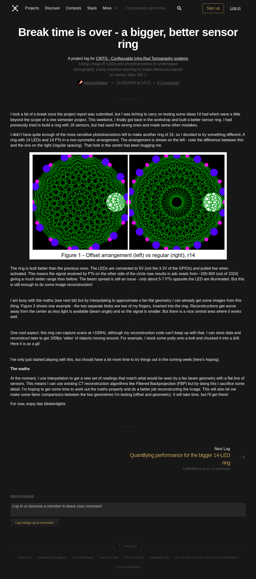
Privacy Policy (134, 557)
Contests (73, 8)
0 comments (221, 469)
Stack (92, 8)
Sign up (213, 8)
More (111, 8)
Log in (235, 8)
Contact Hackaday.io (51, 557)
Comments (168, 83)
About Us (24, 557)
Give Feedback (82, 557)
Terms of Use (109, 557)
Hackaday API (160, 557)
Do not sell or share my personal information (206, 557)
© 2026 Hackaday (128, 567)
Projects (32, 8)
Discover (52, 8)
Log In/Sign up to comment (34, 523)
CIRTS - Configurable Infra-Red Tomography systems (142, 58)
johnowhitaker (92, 83)
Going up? (127, 546)
